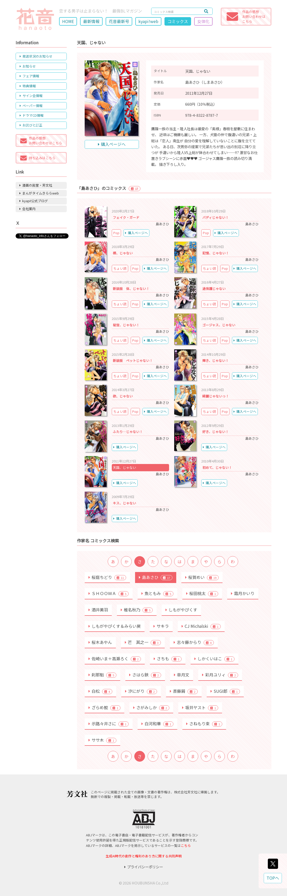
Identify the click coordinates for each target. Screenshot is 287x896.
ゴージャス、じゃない (218, 324)
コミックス (178, 21)
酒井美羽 (98, 610)
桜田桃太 (202, 593)
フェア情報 (29, 75)
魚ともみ (157, 593)
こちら (186, 845)
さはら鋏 (145, 675)
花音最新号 (119, 21)
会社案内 (27, 208)
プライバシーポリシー (143, 866)
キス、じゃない (124, 503)
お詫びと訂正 (31, 125)
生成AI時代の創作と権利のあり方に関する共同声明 (144, 856)
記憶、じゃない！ (215, 253)
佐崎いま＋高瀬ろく (115, 658)
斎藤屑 (184, 691)
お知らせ (28, 66)
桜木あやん (100, 642)
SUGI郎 (225, 691)
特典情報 (28, 85)
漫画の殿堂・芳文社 (35, 185)
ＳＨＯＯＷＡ (109, 593)
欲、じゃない (123, 396)
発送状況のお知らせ (36, 56)
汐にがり (141, 691)
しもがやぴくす (181, 610)
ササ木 (102, 740)
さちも (168, 658)
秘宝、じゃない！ (126, 324)
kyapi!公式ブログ (33, 200)
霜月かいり (243, 593)
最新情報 (91, 21)
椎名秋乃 (137, 610)
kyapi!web (148, 21)
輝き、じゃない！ (215, 360)
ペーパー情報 (31, 105)
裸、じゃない (123, 253)
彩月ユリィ (220, 675)
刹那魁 (102, 675)
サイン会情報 (31, 95)
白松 (100, 691)
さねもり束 (204, 723)
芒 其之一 (143, 642)
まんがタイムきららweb (39, 193)
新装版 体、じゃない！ (131, 288)
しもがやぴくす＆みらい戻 (115, 626)
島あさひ (155, 577)
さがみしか (151, 707)
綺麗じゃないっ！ (215, 396)
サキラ (161, 626)
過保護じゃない (214, 288)
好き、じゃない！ (215, 431)
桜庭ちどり (107, 577)
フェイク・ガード (126, 217)
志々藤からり (194, 642)
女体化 (203, 21)
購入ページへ (112, 144)
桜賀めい (202, 577)
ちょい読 (120, 268)
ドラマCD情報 (31, 115)
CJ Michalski (201, 626)
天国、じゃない (124, 467)
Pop (116, 232)
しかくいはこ (214, 658)
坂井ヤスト (200, 707)
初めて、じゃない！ (217, 467)
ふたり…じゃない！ (128, 431)
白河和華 (157, 723)
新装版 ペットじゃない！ (133, 360)
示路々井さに (109, 723)
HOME (68, 21)
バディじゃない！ (215, 217)
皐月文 (181, 675)
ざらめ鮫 (104, 707)
